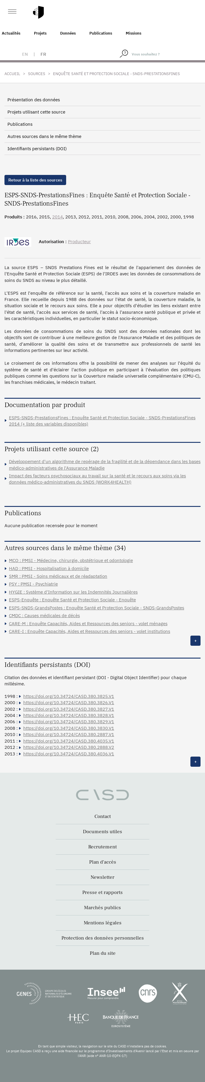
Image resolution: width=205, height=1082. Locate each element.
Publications (100, 33)
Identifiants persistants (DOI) (37, 148)
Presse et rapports (102, 892)
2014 (57, 217)
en (25, 54)
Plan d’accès (102, 862)
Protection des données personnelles (102, 938)
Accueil (12, 73)
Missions (133, 33)
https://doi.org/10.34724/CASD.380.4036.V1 (68, 754)
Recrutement (102, 847)
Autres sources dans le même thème (44, 136)
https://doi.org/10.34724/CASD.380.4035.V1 (68, 741)
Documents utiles (102, 831)
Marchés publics (102, 907)
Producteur (79, 241)
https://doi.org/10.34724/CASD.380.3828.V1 (68, 715)
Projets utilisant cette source (36, 112)
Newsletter (102, 877)
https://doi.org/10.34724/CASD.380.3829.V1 (68, 721)
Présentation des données (33, 100)
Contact (102, 816)
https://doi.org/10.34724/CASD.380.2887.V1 (68, 734)
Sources (36, 73)
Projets (40, 33)
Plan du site (103, 953)
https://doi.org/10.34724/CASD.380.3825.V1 (68, 696)
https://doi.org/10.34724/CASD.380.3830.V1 (68, 728)
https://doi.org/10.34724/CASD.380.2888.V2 (68, 747)
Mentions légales (103, 923)
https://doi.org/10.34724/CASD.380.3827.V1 (68, 709)
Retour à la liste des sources (35, 180)
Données (68, 33)
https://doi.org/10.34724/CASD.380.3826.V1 (68, 702)
